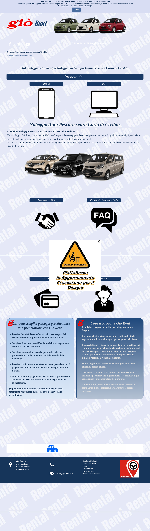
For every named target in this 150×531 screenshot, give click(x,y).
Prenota (59, 337)
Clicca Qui (88, 6)
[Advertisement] (75, 190)
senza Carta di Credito (29, 346)
